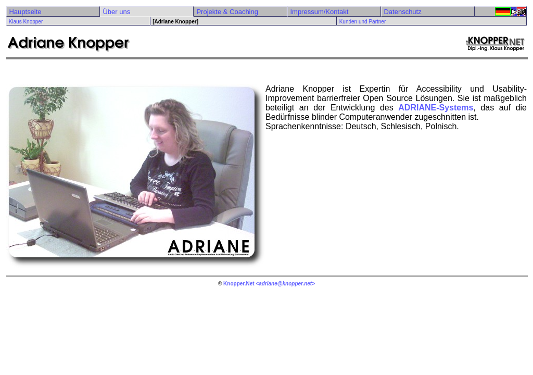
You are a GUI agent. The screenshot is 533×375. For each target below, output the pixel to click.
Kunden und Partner (362, 21)
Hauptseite (25, 12)
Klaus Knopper (26, 21)
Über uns (116, 12)
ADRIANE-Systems (435, 107)
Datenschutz (402, 12)
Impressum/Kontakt (319, 12)
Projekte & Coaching (227, 12)
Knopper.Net (238, 283)
